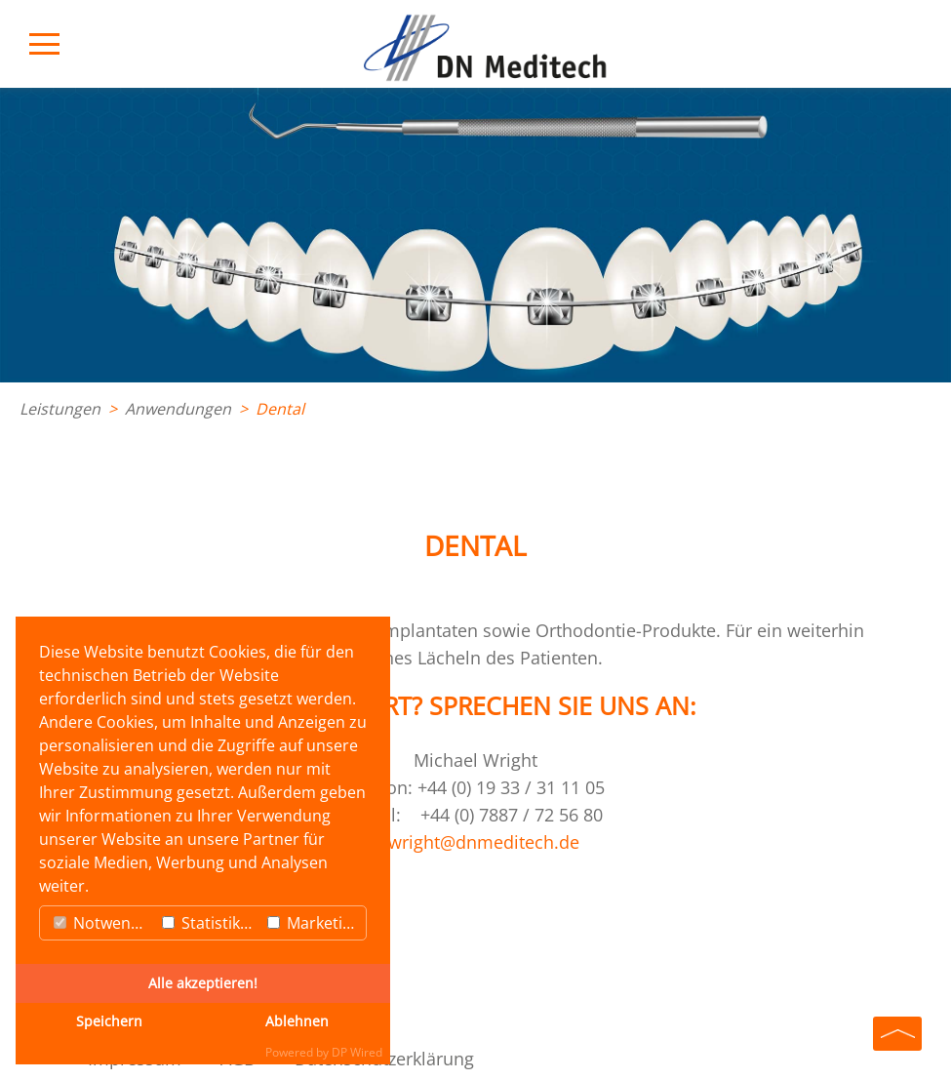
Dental (280, 409)
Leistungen (60, 409)
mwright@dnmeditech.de (475, 842)
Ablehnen (297, 1021)
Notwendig (103, 923)
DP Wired (357, 1052)
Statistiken (210, 923)
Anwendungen (178, 409)
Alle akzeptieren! (203, 983)
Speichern (109, 1021)
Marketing (314, 923)
